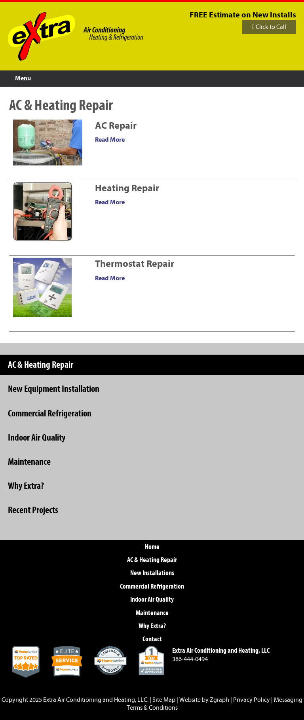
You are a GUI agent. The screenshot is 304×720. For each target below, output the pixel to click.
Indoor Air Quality (36, 437)
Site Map (163, 699)
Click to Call (269, 26)
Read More (110, 139)
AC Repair (116, 125)
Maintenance (29, 461)
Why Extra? (26, 485)
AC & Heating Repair (40, 364)
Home (152, 547)
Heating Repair (127, 188)
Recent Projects (33, 509)
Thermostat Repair (134, 263)
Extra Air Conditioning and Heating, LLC (95, 699)
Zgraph (219, 699)
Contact (152, 639)
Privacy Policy (251, 699)
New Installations (152, 573)
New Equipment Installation (53, 388)
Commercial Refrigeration (49, 413)
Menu (23, 78)
